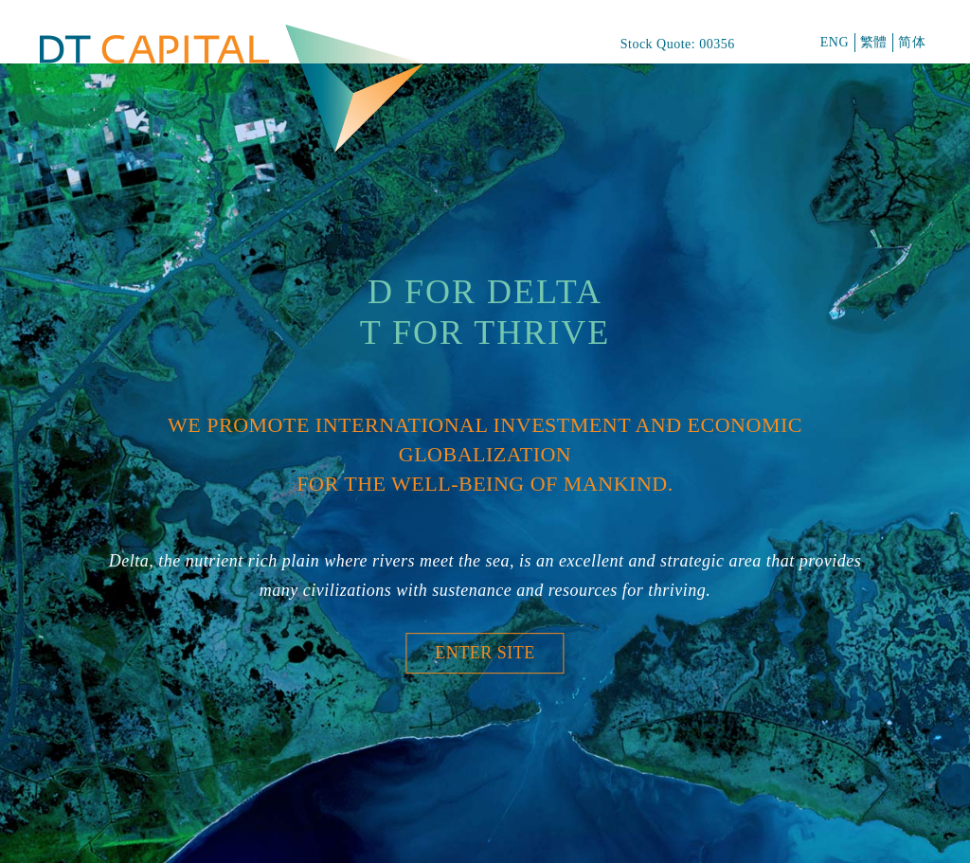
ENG (834, 42)
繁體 (874, 42)
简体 (911, 42)
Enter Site (485, 652)
